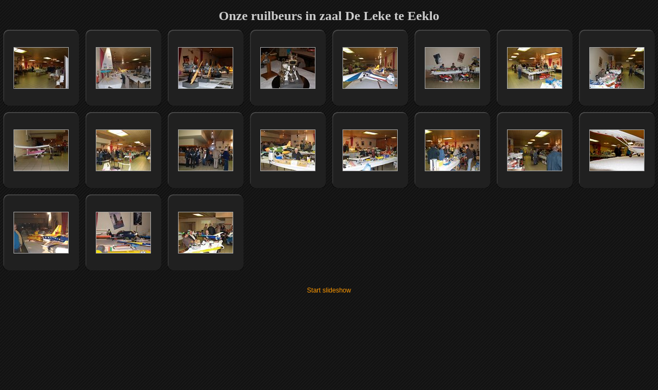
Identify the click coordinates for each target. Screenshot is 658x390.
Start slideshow (329, 290)
